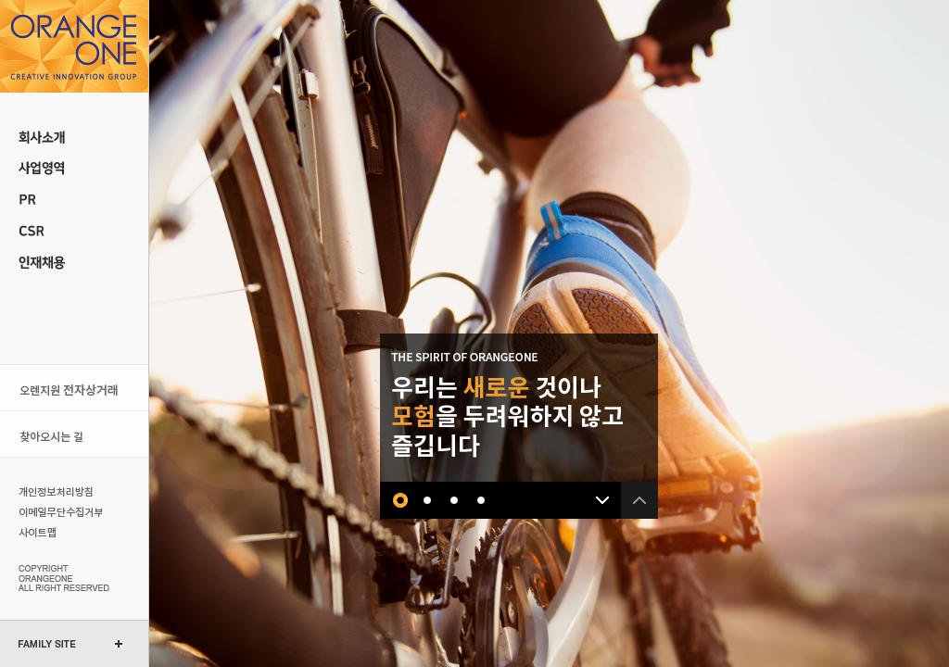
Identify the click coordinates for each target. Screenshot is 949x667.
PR (74, 200)
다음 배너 (602, 500)
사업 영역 (74, 168)
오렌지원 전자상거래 (74, 387)
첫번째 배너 (400, 500)
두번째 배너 (427, 500)
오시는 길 (74, 434)
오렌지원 (74, 46)
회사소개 (74, 137)
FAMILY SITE (47, 644)
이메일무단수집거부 (58, 511)
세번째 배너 (454, 500)
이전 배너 (639, 500)
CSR (74, 231)
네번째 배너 (481, 500)
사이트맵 (58, 532)
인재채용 (74, 263)
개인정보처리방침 (58, 491)
